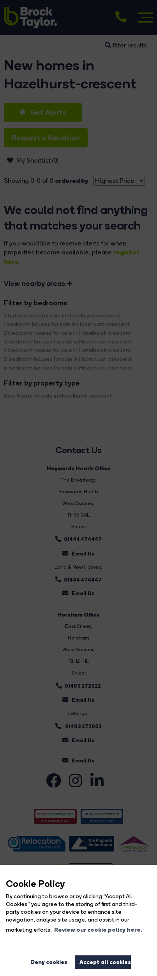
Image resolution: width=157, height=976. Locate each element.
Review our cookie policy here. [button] (98, 930)
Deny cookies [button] (48, 962)
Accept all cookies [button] (105, 962)
